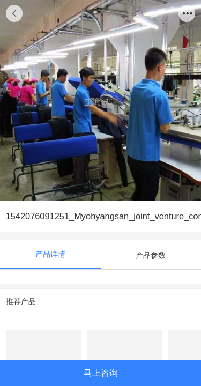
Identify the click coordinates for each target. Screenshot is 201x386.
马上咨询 (101, 372)
